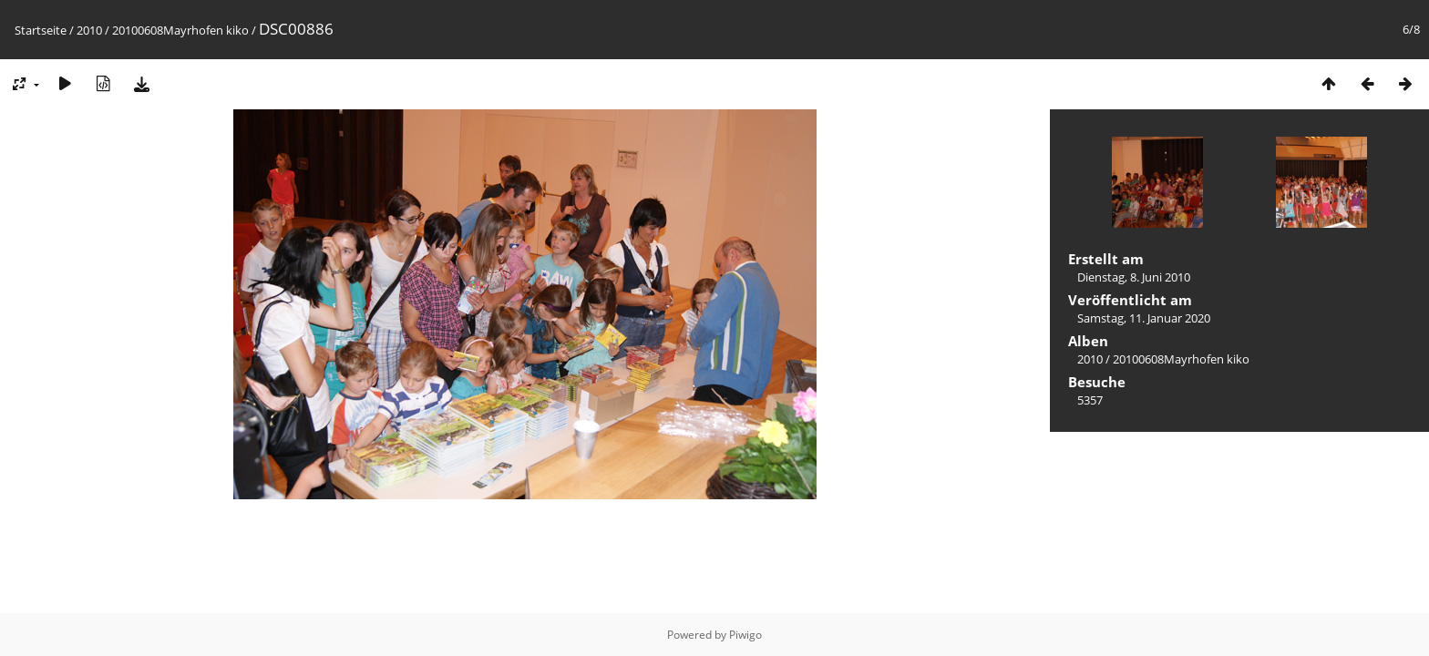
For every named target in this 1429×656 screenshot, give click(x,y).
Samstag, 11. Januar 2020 (1143, 318)
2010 (89, 30)
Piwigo (745, 634)
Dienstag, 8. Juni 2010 (1133, 277)
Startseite (41, 30)
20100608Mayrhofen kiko (180, 30)
